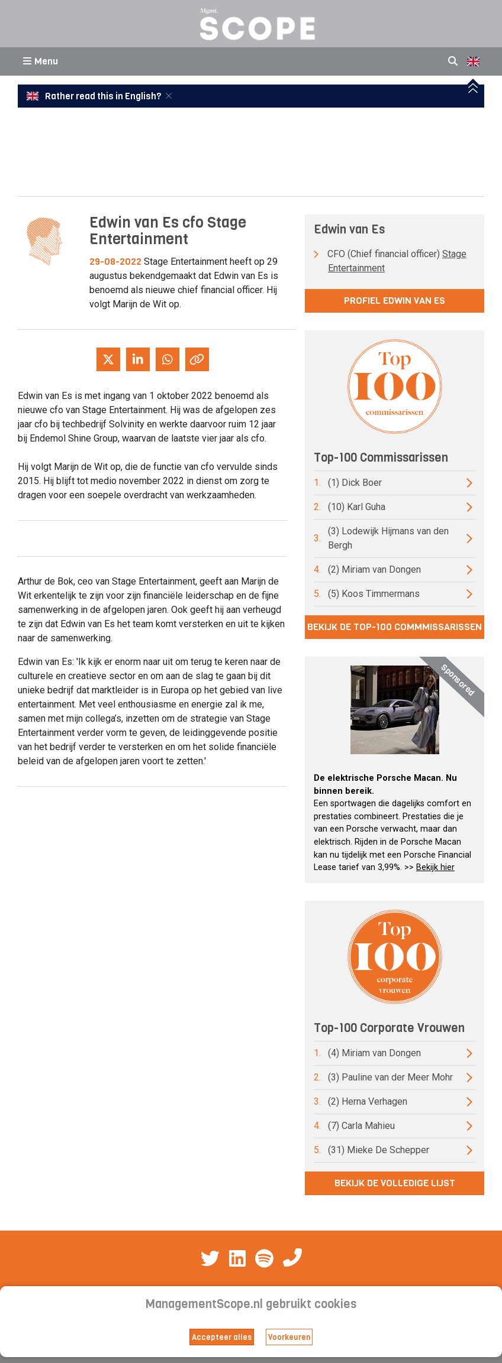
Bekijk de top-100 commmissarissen (394, 627)
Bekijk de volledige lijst (394, 1183)
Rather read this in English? (95, 96)
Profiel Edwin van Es (394, 300)
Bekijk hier (435, 867)
